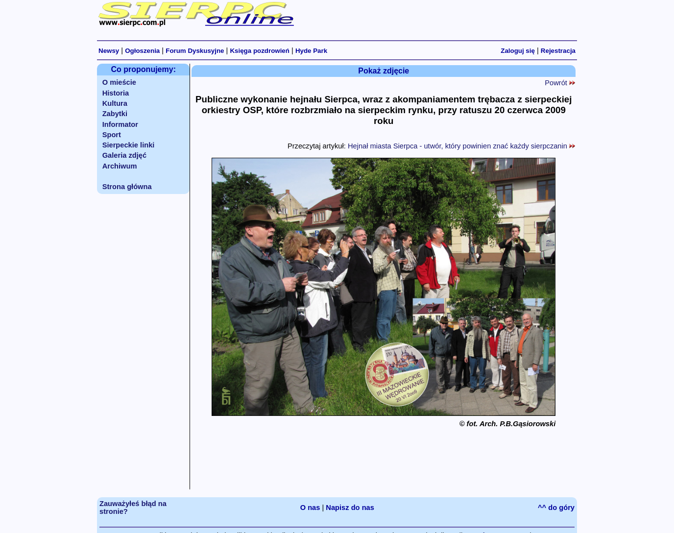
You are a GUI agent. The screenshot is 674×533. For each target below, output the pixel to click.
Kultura (114, 103)
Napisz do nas (350, 507)
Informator (120, 124)
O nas (310, 507)
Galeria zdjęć (124, 155)
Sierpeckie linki (128, 145)
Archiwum (119, 166)
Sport (111, 135)
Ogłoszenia (142, 50)
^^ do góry (556, 507)
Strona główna (127, 187)
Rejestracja (558, 50)
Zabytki (114, 114)
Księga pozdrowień (259, 50)
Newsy (108, 50)
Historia (115, 93)
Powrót (560, 83)
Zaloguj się (518, 50)
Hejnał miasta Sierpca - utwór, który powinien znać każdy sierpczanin (461, 146)
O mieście (119, 82)
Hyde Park (311, 50)
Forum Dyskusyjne (195, 50)
